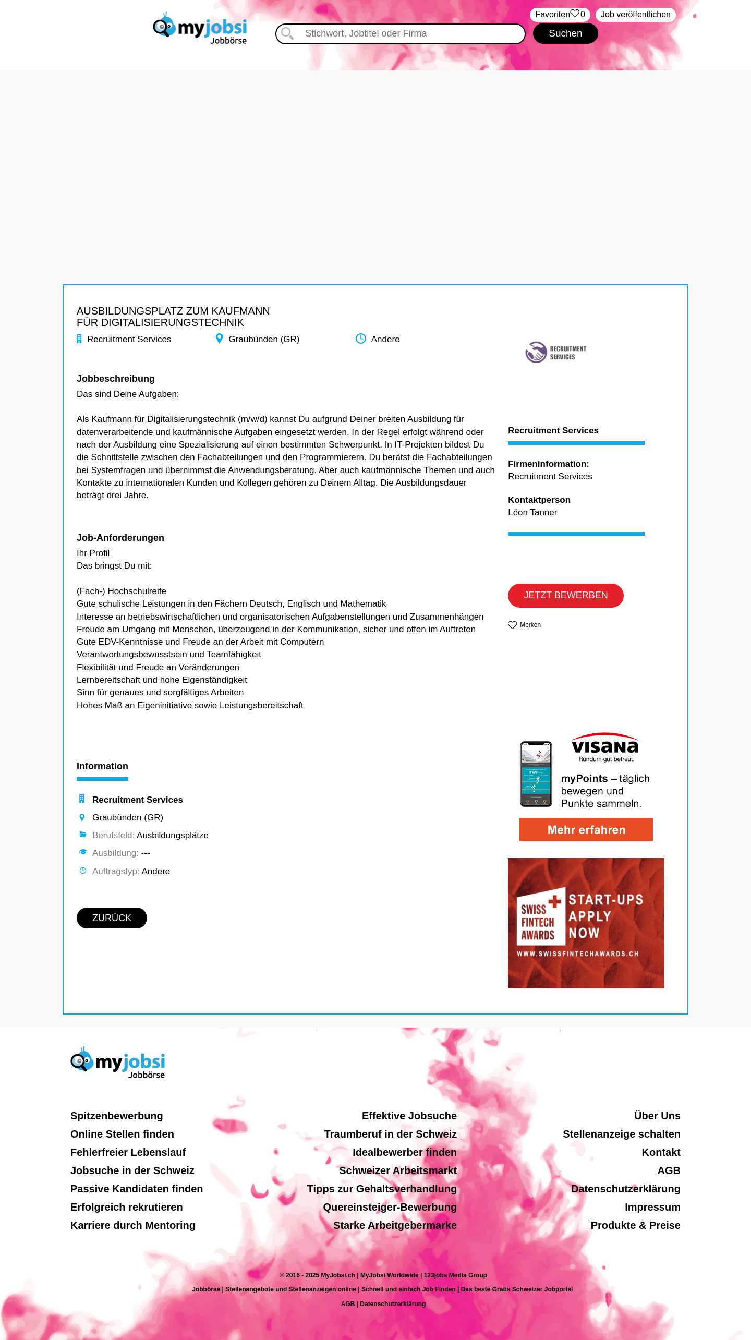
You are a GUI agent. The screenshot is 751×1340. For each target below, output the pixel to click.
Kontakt (661, 1152)
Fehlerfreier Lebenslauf (128, 1152)
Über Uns (657, 1115)
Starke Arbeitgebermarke (395, 1225)
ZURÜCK (111, 918)
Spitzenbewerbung (116, 1115)
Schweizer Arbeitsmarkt (398, 1170)
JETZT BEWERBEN (566, 595)
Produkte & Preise (636, 1225)
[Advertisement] (375, 143)
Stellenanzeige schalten (622, 1134)
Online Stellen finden (122, 1134)
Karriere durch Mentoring (133, 1225)
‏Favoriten (560, 15)
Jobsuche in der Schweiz (132, 1170)
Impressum (653, 1207)
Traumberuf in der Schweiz (390, 1134)
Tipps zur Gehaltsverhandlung (382, 1188)
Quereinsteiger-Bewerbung (390, 1207)
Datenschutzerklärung (626, 1188)
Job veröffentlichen (636, 14)
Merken (530, 625)
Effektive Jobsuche (409, 1115)
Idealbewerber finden (405, 1152)
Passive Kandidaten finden (136, 1188)
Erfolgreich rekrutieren (126, 1207)
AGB (669, 1170)
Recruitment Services (553, 431)
